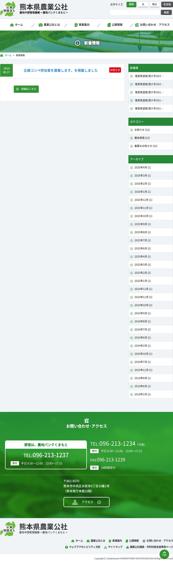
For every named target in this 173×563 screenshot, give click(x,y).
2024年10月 (143, 305)
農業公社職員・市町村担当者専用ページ (151, 547)
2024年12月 (143, 289)
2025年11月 (143, 208)
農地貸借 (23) (142, 138)
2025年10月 (143, 216)
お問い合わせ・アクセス (155, 24)
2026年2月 (142, 183)
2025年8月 (142, 232)
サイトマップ (115, 547)
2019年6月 (142, 386)
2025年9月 (142, 224)
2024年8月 (142, 321)
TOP (164, 555)
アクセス (87, 502)
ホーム (19, 24)
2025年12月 (143, 200)
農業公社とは (52, 24)
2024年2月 (142, 345)
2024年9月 (142, 313)
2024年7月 (142, 329)
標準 (131, 4)
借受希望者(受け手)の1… (148, 92)
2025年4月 (142, 256)
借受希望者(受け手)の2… (148, 84)
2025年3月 (142, 264)
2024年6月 (142, 337)
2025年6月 (142, 248)
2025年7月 (142, 240)
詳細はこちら (28, 89)
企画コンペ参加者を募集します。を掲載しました (61, 70)
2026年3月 (142, 175)
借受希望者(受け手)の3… (148, 76)
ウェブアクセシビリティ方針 (84, 547)
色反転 (167, 4)
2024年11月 (143, 297)
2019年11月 (143, 370)
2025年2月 (142, 272)
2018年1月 (142, 394)
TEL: (46, 455)
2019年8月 (142, 378)
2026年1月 (142, 191)
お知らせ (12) (142, 129)
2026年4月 (142, 167)
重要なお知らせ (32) (145, 146)
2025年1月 (142, 281)
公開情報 (117, 24)
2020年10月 (143, 353)
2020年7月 (142, 362)
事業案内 (84, 24)
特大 (154, 4)
